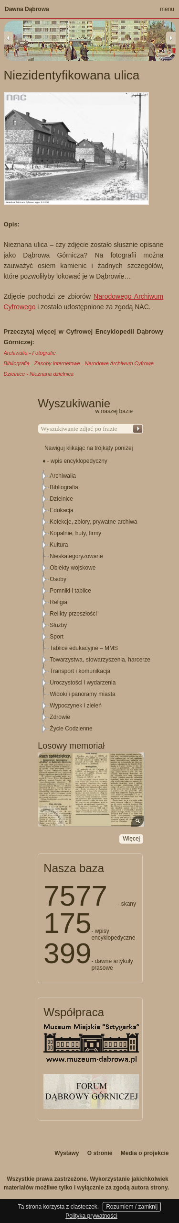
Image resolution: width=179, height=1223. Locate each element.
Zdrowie (60, 717)
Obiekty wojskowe (72, 567)
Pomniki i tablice (70, 590)
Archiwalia (63, 475)
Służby (58, 625)
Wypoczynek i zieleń (76, 705)
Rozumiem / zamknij (132, 1206)
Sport (56, 636)
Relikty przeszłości (73, 613)
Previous (8, 38)
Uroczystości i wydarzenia (83, 682)
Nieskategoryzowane (76, 556)
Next (171, 38)
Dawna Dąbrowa (27, 9)
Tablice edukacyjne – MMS (84, 648)
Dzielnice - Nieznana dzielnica (39, 374)
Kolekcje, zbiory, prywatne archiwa (93, 521)
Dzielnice (61, 498)
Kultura (59, 544)
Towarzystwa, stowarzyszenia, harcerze (100, 659)
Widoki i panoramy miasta (82, 694)
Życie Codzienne (71, 728)
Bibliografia (64, 487)
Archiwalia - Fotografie (30, 353)
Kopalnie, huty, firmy (75, 533)
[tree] (91, 602)
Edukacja (61, 510)
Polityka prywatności (91, 1215)
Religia (58, 602)
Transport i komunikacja (80, 671)
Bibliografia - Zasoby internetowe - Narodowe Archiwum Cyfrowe (79, 363)
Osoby (58, 579)
